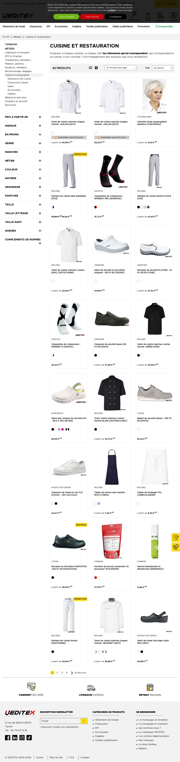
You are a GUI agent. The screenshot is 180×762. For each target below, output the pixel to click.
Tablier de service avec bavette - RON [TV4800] (110, 493)
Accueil (6, 37)
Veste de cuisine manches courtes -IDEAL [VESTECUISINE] (68, 271)
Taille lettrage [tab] (16, 213)
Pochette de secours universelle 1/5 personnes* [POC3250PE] (111, 567)
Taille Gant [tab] (13, 222)
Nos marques (146, 740)
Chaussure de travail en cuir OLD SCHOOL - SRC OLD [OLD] (67, 493)
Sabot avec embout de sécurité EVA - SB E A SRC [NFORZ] (68, 419)
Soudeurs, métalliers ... (17, 67)
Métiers (18, 36)
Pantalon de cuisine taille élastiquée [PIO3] (68, 197)
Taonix (39, 757)
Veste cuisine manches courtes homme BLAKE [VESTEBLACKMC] (110, 419)
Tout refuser (92, 16)
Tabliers (12, 93)
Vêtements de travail (13, 26)
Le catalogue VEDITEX (151, 732)
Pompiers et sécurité (16, 101)
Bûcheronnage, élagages (18, 71)
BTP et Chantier (13, 56)
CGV (71, 757)
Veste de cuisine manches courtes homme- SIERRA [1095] (153, 345)
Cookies (111, 10)
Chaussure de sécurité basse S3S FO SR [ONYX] (110, 345)
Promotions (144, 26)
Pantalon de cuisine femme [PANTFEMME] (64, 641)
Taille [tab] (9, 204)
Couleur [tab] (11, 169)
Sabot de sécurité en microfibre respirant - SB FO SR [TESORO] (109, 271)
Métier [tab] (9, 160)
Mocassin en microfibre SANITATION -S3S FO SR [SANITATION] (68, 567)
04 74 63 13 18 (176, 547)
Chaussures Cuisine (18, 82)
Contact (176, 537)
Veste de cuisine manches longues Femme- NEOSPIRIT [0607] (111, 641)
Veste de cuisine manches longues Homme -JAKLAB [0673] (111, 123)
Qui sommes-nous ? (150, 727)
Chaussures (36, 26)
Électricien (10, 105)
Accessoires (61, 26)
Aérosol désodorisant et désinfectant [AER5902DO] (150, 567)
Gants (11, 86)
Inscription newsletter (56, 712)
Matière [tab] (10, 178)
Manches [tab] (11, 152)
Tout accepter (66, 16)
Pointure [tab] (11, 195)
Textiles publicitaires (97, 26)
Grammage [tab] (12, 187)
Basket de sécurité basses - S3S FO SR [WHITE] (154, 419)
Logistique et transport (17, 52)
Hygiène (76, 26)
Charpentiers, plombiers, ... (19, 60)
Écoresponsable (164, 26)
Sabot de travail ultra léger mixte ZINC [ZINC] (153, 641)
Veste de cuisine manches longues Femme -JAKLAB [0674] (68, 123)
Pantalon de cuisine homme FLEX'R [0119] (154, 197)
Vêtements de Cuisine (19, 78)
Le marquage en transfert (153, 723)
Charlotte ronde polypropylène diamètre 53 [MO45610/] (152, 123)
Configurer (116, 16)
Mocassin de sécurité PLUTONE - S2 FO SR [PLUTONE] (154, 271)
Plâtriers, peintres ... (15, 63)
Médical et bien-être (16, 97)
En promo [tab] (12, 134)
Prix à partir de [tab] (16, 117)
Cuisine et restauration (38, 36)
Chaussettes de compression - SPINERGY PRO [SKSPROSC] (108, 197)
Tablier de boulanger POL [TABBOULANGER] (149, 493)
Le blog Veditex (147, 744)
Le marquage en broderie (153, 719)
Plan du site (56, 757)
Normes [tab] (10, 230)
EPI (48, 26)
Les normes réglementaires (154, 736)
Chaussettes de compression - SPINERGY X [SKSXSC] (65, 345)
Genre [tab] (9, 143)
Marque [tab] (10, 125)
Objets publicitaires (122, 26)
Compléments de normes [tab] (22, 239)
